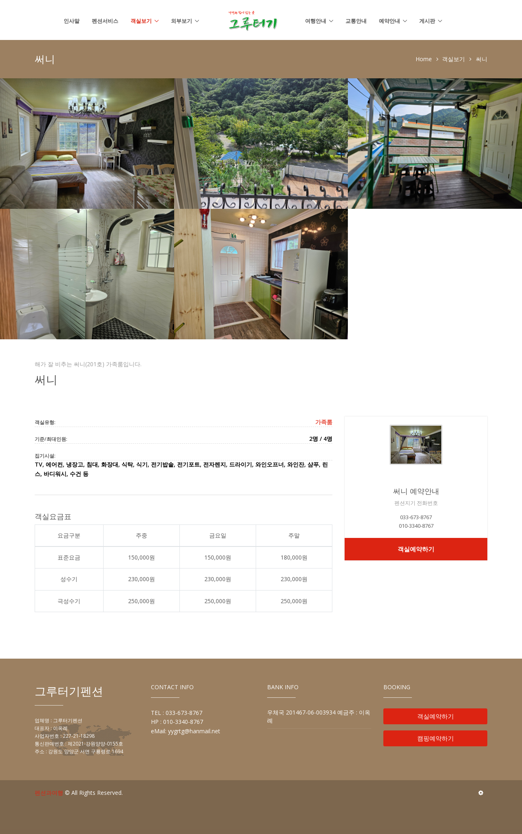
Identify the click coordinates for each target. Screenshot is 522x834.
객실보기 (141, 20)
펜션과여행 (49, 792)
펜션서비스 (105, 20)
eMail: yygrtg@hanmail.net (185, 731)
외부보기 (181, 20)
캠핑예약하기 (435, 738)
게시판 (427, 20)
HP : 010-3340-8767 (177, 722)
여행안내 (315, 20)
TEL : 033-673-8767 (176, 713)
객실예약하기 (416, 549)
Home (424, 59)
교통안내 (356, 20)
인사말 (72, 20)
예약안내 (389, 20)
